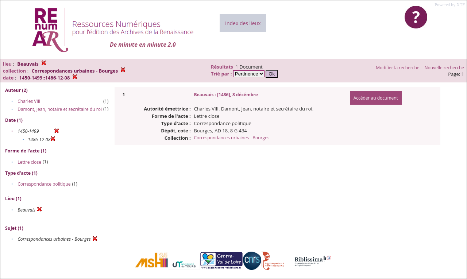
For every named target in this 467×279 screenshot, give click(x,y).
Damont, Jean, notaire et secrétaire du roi (60, 109)
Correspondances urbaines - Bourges (231, 138)
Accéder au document (376, 98)
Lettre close (29, 162)
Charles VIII (29, 101)
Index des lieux (242, 23)
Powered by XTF (450, 4)
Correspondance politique (44, 184)
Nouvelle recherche (444, 68)
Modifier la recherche (397, 68)
